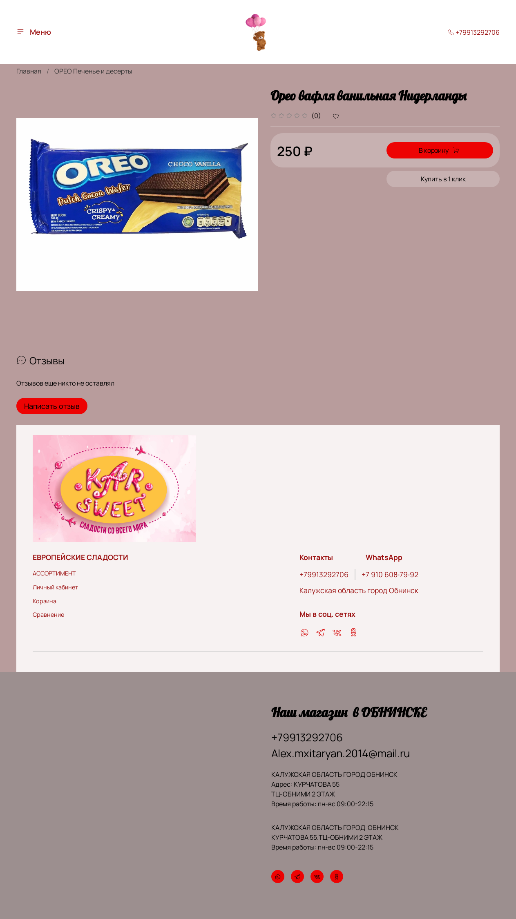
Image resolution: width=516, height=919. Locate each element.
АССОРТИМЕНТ (54, 573)
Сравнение (48, 614)
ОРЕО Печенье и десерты (93, 71)
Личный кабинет (55, 587)
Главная (28, 71)
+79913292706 (474, 32)
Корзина (44, 601)
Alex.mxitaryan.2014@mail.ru (340, 753)
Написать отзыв (52, 406)
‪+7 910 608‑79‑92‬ (390, 574)
